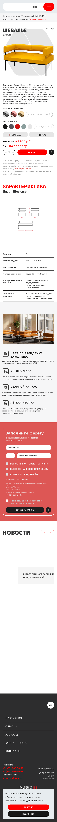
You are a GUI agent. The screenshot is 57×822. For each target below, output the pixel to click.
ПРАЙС (41, 124)
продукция (13, 718)
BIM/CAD (15, 124)
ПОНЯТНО (28, 807)
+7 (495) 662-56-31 (13, 771)
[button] (8, 318)
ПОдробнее (28, 814)
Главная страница (11, 16)
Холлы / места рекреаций (15, 19)
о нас (9, 726)
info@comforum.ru (12, 778)
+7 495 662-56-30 (14, 484)
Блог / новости (16, 743)
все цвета (42, 116)
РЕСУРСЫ (11, 734)
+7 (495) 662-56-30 (23, 158)
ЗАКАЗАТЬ (32, 141)
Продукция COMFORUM (33, 16)
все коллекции (38, 104)
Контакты (12, 751)
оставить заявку (25, 499)
